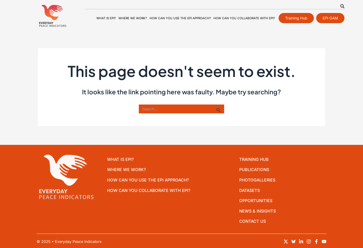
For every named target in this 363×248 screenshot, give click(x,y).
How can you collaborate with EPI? (244, 18)
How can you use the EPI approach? (180, 18)
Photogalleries (258, 178)
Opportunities (256, 199)
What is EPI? (106, 18)
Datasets (250, 189)
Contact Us (253, 221)
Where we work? (132, 18)
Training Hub (254, 157)
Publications (254, 167)
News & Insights (258, 210)
